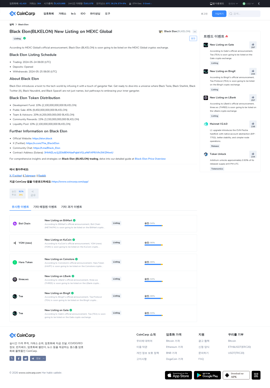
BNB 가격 (171, 353)
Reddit (42, 175)
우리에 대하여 (144, 341)
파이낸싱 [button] (95, 13)
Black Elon (23, 24)
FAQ (201, 359)
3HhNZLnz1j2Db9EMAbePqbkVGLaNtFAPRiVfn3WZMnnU (78, 152)
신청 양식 (203, 347)
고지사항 (141, 359)
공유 (33, 193)
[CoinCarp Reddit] (25, 358)
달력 (12, 24)
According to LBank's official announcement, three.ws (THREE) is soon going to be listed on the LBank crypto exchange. (233, 107)
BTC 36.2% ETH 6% (116, 3)
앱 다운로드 (217, 3)
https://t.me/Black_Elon (46, 148)
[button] (233, 3)
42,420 (22, 3)
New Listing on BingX (222, 71)
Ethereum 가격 (174, 347)
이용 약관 (141, 347)
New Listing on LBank (223, 97)
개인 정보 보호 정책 (147, 353)
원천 (193, 38)
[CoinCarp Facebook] (18, 358)
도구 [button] (107, 13)
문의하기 (203, 353)
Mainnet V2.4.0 (218, 124)
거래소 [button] (62, 13)
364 (39, 3)
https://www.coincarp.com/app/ (70, 181)
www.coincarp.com (30, 372)
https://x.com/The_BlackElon (42, 143)
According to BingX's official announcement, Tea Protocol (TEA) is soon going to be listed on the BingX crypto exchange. (232, 81)
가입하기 (219, 13)
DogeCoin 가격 (174, 359)
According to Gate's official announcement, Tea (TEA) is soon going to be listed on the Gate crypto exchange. (231, 55)
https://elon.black (42, 138)
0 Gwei (147, 3)
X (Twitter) (16, 175)
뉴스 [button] (73, 13)
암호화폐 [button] (49, 13)
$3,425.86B (59, 3)
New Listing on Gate (222, 45)
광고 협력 (203, 341)
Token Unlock (218, 154)
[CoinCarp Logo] (23, 14)
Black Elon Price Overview (150, 159)
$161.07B (88, 3)
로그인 (204, 13)
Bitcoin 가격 (173, 341)
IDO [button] (83, 13)
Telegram (29, 175)
